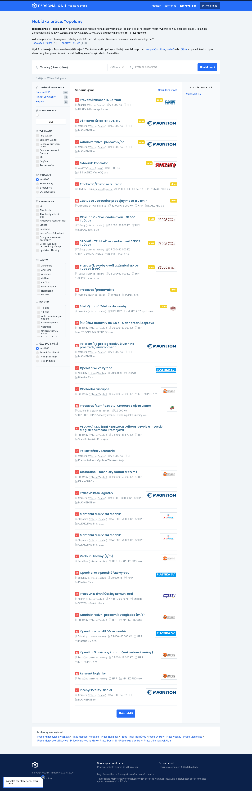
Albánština (44, 265)
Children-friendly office (47, 332)
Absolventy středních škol (48, 215)
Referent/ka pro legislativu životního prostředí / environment (107, 345)
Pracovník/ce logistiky (96, 493)
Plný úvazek (44, 135)
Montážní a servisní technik (100, 514)
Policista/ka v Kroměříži (97, 451)
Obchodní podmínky (42, 778)
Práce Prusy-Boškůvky (133, 736)
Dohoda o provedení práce (48, 145)
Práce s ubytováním (46, 96)
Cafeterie (44, 326)
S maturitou (44, 187)
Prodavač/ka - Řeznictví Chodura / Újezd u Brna (115, 405)
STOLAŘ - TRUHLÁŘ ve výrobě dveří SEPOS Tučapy (110, 243)
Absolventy (43, 210)
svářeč (170, 49)
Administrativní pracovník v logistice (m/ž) (112, 615)
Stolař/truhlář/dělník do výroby (103, 306)
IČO (39, 157)
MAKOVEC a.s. (193, 94)
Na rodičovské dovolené (50, 233)
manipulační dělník (155, 49)
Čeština (43, 278)
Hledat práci (207, 67)
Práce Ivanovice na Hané (84, 740)
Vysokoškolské (45, 192)
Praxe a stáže (45, 165)
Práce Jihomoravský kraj (157, 740)
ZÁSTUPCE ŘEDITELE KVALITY (100, 121)
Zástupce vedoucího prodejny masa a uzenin (113, 201)
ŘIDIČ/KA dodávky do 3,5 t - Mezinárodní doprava (117, 323)
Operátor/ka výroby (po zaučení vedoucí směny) (116, 652)
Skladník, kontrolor (94, 163)
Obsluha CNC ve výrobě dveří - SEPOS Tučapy (107, 219)
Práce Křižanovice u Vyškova (53, 736)
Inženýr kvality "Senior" (96, 690)
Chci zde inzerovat (167, 90)
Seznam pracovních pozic (110, 763)
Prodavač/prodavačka (97, 290)
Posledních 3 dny (46, 356)
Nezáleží (42, 179)
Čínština (43, 282)
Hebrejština (45, 290)
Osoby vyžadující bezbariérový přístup (48, 245)
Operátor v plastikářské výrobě (103, 631)
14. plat (43, 312)
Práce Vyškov (156, 736)
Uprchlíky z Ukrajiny (47, 250)
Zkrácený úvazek (46, 140)
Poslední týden (45, 361)
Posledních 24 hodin (48, 352)
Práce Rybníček (109, 736)
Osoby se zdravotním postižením (48, 238)
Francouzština (46, 286)
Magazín (156, 5)
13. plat (43, 308)
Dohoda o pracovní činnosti (47, 151)
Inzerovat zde (188, 5)
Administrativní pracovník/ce (102, 142)
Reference (170, 5)
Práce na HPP (43, 92)
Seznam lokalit (166, 763)
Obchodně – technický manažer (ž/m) (108, 472)
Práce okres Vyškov (130, 740)
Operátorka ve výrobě (96, 368)
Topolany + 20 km (70, 43)
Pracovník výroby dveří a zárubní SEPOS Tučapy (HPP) (109, 267)
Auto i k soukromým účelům (49, 317)
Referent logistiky (93, 673)
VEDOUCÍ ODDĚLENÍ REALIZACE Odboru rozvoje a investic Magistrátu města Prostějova (121, 428)
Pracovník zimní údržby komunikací (106, 594)
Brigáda (40, 101)
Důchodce (43, 229)
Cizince (41, 225)
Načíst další (126, 713)
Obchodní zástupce (94, 389)
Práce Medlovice (192, 736)
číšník (184, 49)
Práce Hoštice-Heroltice (85, 736)
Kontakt (36, 781)
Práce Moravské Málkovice (52, 740)
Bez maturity (44, 183)
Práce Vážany (173, 736)
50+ (40, 206)
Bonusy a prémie (47, 322)
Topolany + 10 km (42, 43)
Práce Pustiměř (108, 740)
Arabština (44, 274)
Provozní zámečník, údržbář (100, 100)
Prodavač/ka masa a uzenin (101, 184)
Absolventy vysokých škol (51, 220)
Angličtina (44, 270)
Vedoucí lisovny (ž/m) (96, 556)
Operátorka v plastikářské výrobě (104, 572)
